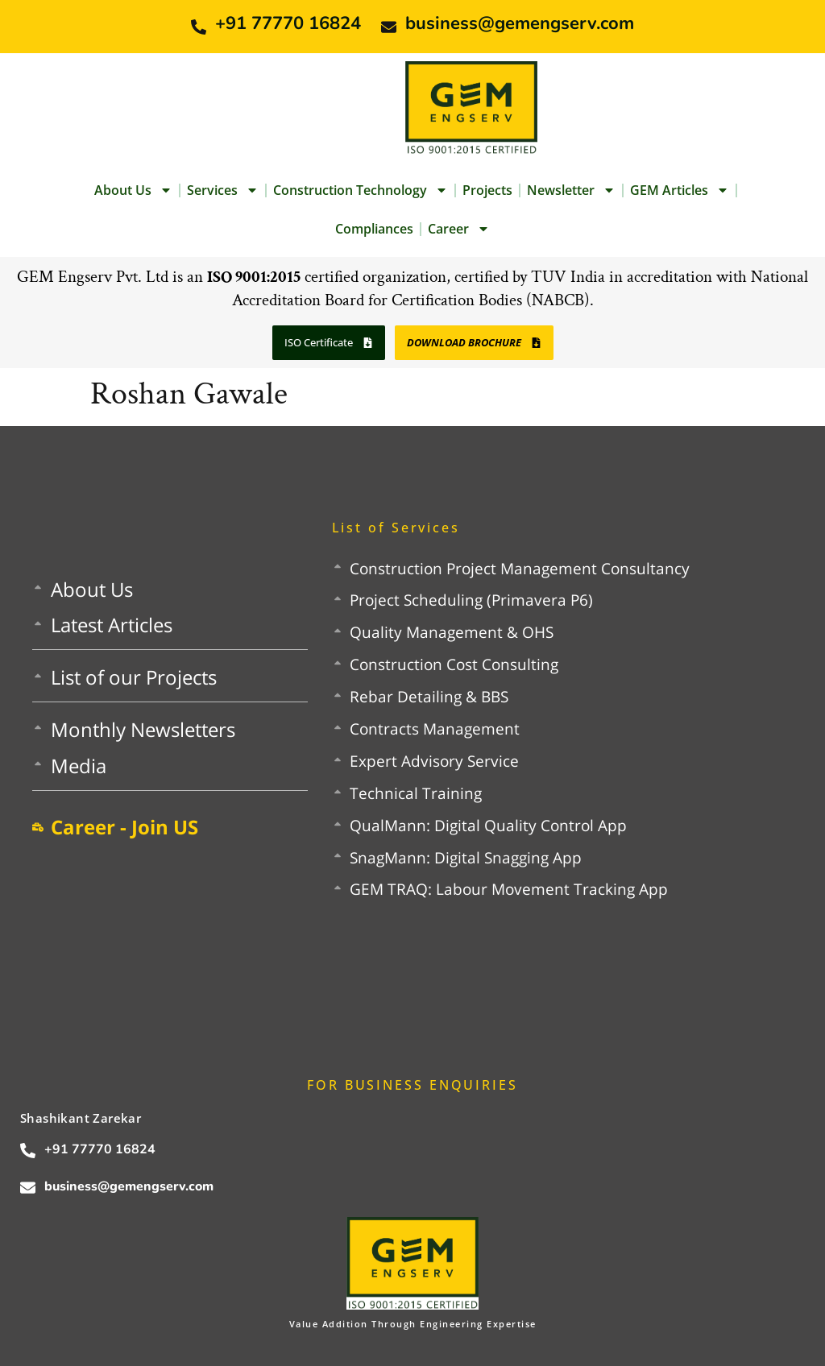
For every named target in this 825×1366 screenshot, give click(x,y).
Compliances (374, 229)
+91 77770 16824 (288, 23)
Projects (487, 190)
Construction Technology (360, 190)
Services (223, 190)
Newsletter (571, 190)
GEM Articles (679, 190)
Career (459, 228)
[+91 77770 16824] (198, 27)
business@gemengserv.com (519, 23)
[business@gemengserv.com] (388, 27)
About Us (133, 190)
